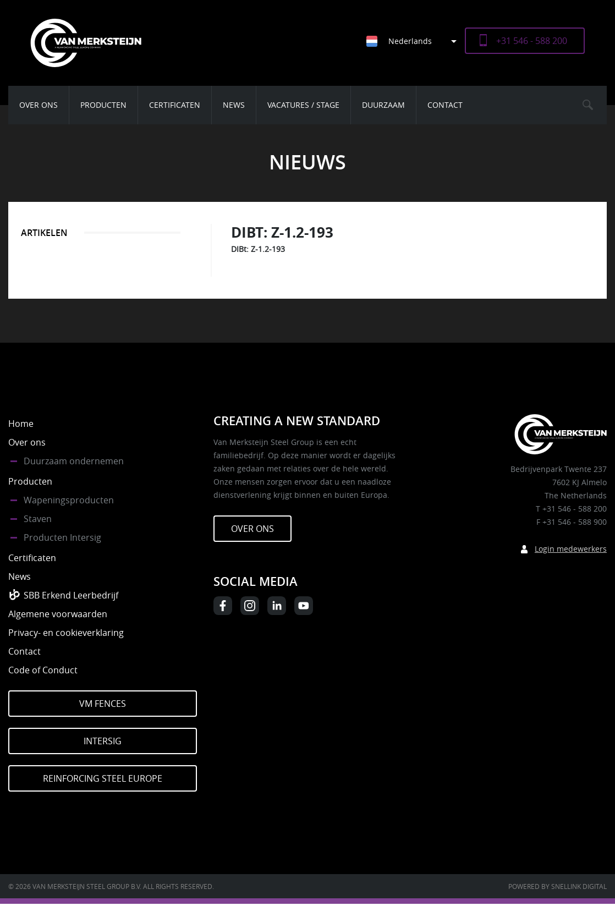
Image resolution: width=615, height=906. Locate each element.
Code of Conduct (43, 670)
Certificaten (174, 105)
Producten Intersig (62, 537)
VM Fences (102, 704)
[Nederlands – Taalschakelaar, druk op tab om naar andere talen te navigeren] (415, 41)
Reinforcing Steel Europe (102, 778)
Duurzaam (383, 105)
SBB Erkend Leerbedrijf (71, 595)
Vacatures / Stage (303, 105)
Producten (103, 105)
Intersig (103, 741)
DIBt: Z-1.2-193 (258, 249)
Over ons (38, 105)
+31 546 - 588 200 (531, 41)
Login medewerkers (571, 548)
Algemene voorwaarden (57, 614)
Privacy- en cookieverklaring (66, 633)
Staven (38, 519)
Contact (445, 105)
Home (21, 424)
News (234, 105)
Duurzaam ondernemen (74, 461)
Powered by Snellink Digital (557, 886)
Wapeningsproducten (69, 500)
